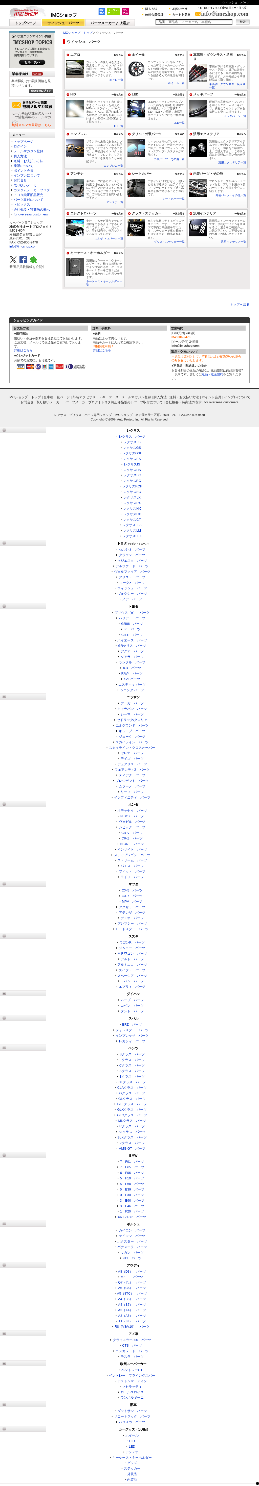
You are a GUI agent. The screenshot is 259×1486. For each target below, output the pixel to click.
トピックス (22, 204)
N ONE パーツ (132, 844)
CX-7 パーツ (132, 896)
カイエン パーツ (132, 1230)
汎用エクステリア (206, 134)
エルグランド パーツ (132, 725)
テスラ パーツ (132, 1356)
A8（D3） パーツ (132, 1271)
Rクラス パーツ (132, 1126)
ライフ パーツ (132, 877)
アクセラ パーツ (132, 907)
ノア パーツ (132, 599)
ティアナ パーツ (132, 775)
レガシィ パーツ (132, 1041)
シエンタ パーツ (132, 690)
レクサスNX (132, 508)
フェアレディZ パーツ (132, 770)
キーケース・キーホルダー (90, 253)
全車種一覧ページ (57, 397)
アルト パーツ (132, 959)
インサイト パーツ (132, 849)
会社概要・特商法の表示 (32, 209)
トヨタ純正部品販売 (28, 195)
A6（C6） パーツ (132, 1288)
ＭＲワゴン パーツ (132, 953)
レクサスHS (132, 470)
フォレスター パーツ (132, 1030)
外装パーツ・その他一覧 (169, 159)
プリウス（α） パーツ (132, 612)
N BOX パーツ (132, 816)
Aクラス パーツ (132, 1071)
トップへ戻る (240, 304)
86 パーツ (132, 629)
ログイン (20, 146)
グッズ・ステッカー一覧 (169, 241)
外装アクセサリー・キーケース (96, 397)
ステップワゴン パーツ (132, 855)
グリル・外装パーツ (146, 134)
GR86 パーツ (132, 624)
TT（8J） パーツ (132, 1321)
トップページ (25, 23)
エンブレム (78, 134)
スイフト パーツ (132, 970)
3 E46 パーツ (132, 1206)
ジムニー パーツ (132, 948)
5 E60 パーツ (132, 1184)
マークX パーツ (132, 583)
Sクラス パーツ (132, 1054)
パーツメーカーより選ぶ (110, 23)
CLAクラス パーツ (132, 1087)
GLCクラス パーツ (132, 1115)
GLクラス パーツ (132, 1099)
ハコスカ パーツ (132, 1422)
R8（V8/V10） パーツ (132, 1326)
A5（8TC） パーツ (132, 1293)
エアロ (75, 55)
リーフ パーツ (132, 792)
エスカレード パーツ (132, 1351)
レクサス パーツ (132, 436)
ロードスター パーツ (132, 929)
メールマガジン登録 (28, 151)
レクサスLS (132, 442)
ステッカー (132, 1468)
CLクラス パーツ (132, 1082)
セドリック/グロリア (132, 720)
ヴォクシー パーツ (132, 594)
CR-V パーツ (132, 833)
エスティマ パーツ (132, 684)
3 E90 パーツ (132, 1200)
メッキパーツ (203, 94)
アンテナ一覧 (114, 202)
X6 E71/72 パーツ (132, 1217)
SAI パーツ (132, 679)
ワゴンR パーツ (132, 942)
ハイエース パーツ (132, 640)
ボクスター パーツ (132, 1241)
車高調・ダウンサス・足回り (213, 57)
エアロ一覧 (116, 79)
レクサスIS (132, 464)
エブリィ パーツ (132, 986)
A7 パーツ (132, 1277)
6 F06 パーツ (132, 1173)
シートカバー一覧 (173, 198)
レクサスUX (132, 514)
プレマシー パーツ (132, 923)
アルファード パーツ (132, 566)
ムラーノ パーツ (132, 786)
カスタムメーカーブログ (32, 190)
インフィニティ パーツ (132, 797)
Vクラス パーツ (132, 1143)
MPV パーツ (132, 901)
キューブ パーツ (132, 731)
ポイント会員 (23, 170)
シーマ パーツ (132, 714)
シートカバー (142, 174)
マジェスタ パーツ (132, 560)
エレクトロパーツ (83, 213)
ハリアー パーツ (132, 618)
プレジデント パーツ (132, 781)
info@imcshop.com (23, 246)
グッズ (132, 1463)
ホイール (138, 55)
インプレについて (27, 175)
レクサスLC (132, 475)
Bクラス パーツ (132, 1076)
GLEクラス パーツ (132, 1104)
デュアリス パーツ (132, 764)
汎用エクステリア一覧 (232, 162)
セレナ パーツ (132, 753)
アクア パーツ (132, 651)
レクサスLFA (131, 525)
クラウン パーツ (132, 555)
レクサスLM (132, 530)
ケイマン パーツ (132, 1236)
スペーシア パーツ (132, 976)
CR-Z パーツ (131, 838)
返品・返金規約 (212, 374)
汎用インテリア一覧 (233, 241)
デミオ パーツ (132, 918)
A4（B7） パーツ (132, 1304)
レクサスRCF (132, 486)
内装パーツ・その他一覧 (230, 195)
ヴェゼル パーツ (132, 822)
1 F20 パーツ (132, 1211)
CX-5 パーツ (132, 890)
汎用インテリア (204, 213)
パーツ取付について (28, 200)
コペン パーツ (132, 1005)
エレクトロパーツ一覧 (109, 238)
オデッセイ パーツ (132, 810)
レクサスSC (132, 492)
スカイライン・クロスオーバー (132, 748)
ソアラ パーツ (132, 657)
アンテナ (76, 174)
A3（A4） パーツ (132, 1310)
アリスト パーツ (132, 577)
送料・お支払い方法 (28, 161)
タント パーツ (132, 1011)
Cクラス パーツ (132, 1065)
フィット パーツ (132, 871)
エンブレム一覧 (113, 165)
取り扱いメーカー (27, 185)
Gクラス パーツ (132, 1093)
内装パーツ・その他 (208, 174)
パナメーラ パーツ (132, 1247)
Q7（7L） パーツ (132, 1282)
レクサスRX (132, 503)
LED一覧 (179, 122)
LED (135, 94)
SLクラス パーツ (132, 1132)
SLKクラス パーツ (132, 1137)
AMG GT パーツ (132, 1148)
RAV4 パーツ (132, 673)
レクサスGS (132, 448)
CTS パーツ (132, 1345)
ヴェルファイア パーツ (132, 572)
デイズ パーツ (132, 758)
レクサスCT (132, 520)
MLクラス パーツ (132, 1121)
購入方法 (20, 156)
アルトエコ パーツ (132, 965)
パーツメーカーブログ (81, 402)
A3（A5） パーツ (132, 1316)
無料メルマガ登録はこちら (31, 125)
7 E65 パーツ (132, 1167)
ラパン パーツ (132, 981)
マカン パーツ (132, 1252)
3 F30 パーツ (132, 1195)
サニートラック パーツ (132, 1416)
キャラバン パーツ (132, 709)
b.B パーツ (132, 668)
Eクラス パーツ (132, 1060)
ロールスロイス (132, 1392)
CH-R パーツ (132, 635)
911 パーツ (132, 1258)
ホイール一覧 (176, 83)
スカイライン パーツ (132, 742)
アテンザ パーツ (132, 912)
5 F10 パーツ (132, 1178)
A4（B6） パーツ (132, 1299)
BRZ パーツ (132, 1024)
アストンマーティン (132, 1381)
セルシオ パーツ (132, 549)
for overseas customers (31, 214)
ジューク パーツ (132, 736)
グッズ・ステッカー (146, 213)
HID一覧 (118, 126)
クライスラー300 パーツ (132, 1340)
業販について (23, 166)
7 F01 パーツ (132, 1161)
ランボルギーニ (132, 1397)
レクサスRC (132, 481)
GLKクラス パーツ (132, 1109)
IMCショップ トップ (77, 33)
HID (73, 94)
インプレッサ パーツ (132, 1035)
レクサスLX (132, 497)
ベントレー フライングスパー (132, 1375)
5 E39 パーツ (132, 1189)
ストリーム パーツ (132, 860)
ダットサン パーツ (132, 1411)
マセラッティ (132, 1387)
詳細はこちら (23, 350)
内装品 (132, 1479)
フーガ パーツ (132, 703)
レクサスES (132, 459)
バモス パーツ (132, 866)
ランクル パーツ (132, 662)
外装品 (132, 1474)
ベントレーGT (131, 1370)
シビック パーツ (132, 827)
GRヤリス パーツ (132, 646)
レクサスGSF (132, 453)
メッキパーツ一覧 (235, 115)
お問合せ (20, 180)
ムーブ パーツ (132, 1000)
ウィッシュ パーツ (63, 23)
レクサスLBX (132, 536)
